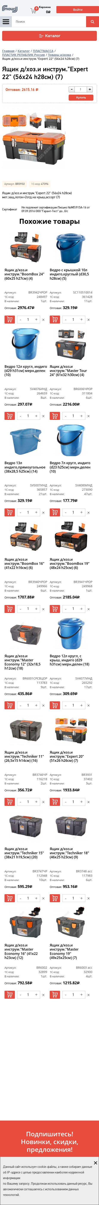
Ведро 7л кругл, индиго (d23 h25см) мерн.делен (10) (70, 467)
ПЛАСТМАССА (43, 51)
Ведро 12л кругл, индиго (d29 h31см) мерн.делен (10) (26, 371)
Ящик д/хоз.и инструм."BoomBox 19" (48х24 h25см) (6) (70, 563)
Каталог (49, 35)
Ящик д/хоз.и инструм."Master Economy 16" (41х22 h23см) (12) (21, 951)
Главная (8, 51)
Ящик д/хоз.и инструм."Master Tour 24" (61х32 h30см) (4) (68, 371)
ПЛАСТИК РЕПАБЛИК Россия (23, 55)
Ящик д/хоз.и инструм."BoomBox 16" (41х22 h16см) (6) (24, 563)
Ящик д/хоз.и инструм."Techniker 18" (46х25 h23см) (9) (69, 853)
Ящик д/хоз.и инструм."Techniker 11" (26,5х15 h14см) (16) (24, 756)
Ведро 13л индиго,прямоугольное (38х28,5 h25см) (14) (25, 467)
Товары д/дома (59, 55)
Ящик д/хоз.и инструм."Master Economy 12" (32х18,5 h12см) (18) (22, 662)
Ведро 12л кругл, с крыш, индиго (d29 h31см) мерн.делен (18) (69, 660)
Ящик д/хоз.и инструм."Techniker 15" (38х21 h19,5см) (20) (24, 853)
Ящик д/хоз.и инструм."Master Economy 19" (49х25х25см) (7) (64, 951)
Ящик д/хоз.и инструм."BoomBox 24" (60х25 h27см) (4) (24, 274)
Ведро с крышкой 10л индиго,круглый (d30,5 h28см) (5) (69, 274)
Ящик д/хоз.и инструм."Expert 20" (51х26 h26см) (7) (67, 756)
